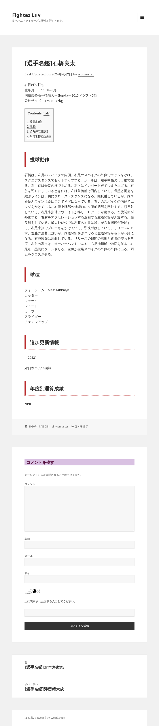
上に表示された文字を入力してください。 (51, 601)
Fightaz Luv (26, 14)
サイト (29, 573)
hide (46, 113)
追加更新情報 (37, 131)
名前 (27, 539)
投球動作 (34, 121)
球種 (31, 126)
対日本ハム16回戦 (38, 368)
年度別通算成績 (39, 136)
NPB (28, 403)
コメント (30, 484)
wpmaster (86, 74)
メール (29, 556)
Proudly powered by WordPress (45, 718)
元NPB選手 (81, 426)
